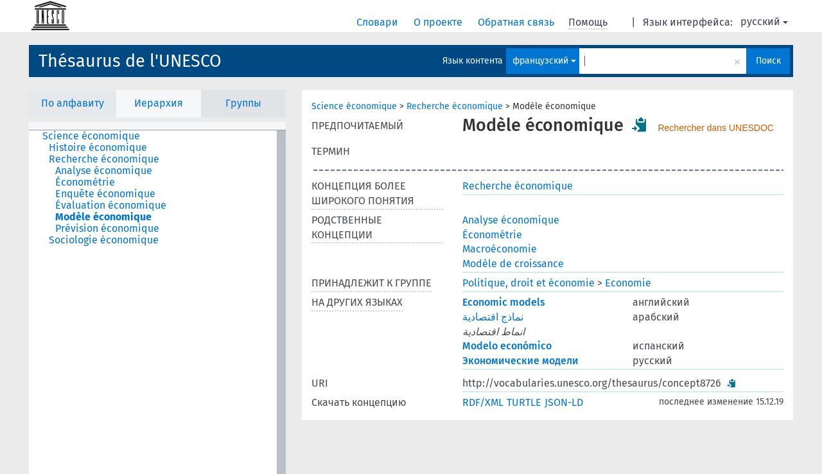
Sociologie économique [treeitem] (104, 240)
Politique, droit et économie (528, 283)
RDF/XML (482, 402)
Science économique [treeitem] (91, 136)
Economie (628, 283)
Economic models (503, 302)
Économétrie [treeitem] (85, 182)
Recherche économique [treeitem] (104, 159)
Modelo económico (507, 346)
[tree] (157, 302)
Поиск (768, 60)
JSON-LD (564, 402)
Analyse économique (510, 220)
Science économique (354, 106)
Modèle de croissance (513, 264)
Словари (378, 22)
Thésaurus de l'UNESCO (130, 61)
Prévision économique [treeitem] (107, 228)
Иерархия (158, 103)
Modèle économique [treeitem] (103, 217)
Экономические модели (520, 361)
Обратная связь (517, 22)
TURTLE (524, 402)
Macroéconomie (499, 249)
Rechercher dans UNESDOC (716, 128)
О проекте (439, 22)
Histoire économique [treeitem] (98, 148)
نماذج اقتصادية (492, 317)
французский (544, 60)
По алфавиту (72, 103)
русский (764, 21)
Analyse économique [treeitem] (103, 171)
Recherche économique (455, 106)
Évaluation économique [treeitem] (110, 205)
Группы (243, 103)
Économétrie (492, 235)
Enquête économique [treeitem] (105, 194)
